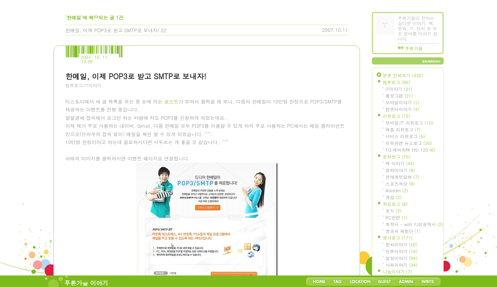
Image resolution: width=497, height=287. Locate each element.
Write (427, 281)
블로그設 (399, 96)
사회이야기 (401, 265)
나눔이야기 (397, 272)
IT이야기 (398, 89)
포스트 (171, 202)
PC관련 (396, 218)
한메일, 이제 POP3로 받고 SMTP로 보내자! (112, 30)
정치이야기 (401, 245)
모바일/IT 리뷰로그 (409, 123)
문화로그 (396, 157)
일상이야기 (401, 258)
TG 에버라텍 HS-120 (410, 150)
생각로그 (398, 238)
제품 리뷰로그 (403, 130)
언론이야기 (401, 251)
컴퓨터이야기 (402, 109)
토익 (393, 211)
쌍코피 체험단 (403, 231)
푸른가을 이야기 (86, 283)
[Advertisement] (125, 137)
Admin (406, 281)
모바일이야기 (402, 102)
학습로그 (395, 204)
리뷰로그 (396, 116)
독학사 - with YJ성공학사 (414, 224)
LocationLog (359, 281)
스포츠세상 (400, 184)
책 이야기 (399, 163)
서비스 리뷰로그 (405, 136)
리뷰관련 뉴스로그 (408, 143)
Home (319, 281)
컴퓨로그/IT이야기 (83, 85)
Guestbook (384, 281)
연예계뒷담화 (402, 177)
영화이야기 (400, 170)
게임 (393, 197)
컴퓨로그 (396, 82)
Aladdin (396, 190)
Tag (337, 281)
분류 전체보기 (403, 75)
